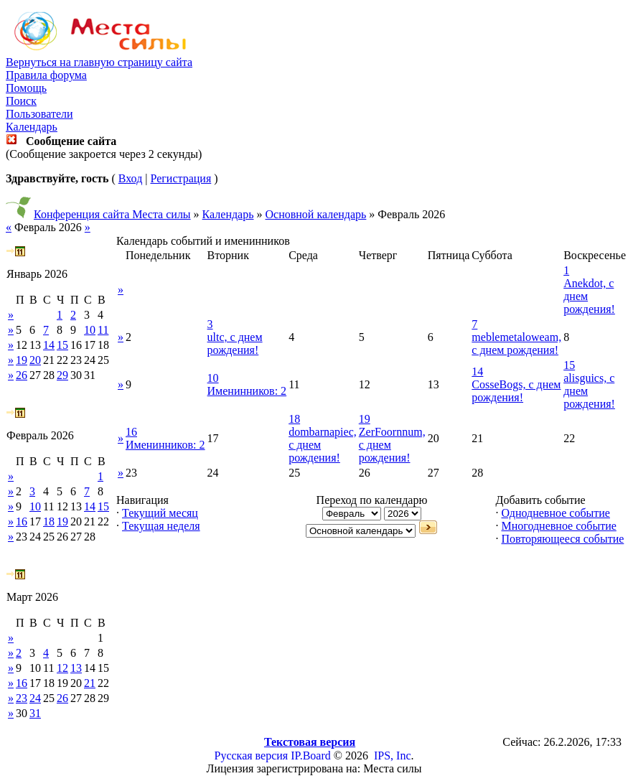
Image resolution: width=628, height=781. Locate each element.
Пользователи (39, 114)
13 (76, 668)
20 (35, 360)
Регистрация (180, 178)
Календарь (31, 127)
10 (89, 330)
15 (62, 345)
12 (62, 668)
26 (21, 375)
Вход (130, 178)
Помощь (26, 88)
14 (49, 345)
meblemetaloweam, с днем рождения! (516, 343)
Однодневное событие (555, 513)
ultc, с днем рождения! (235, 343)
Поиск (21, 101)
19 (21, 360)
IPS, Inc (392, 755)
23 (21, 698)
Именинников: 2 (247, 391)
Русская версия (252, 755)
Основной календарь (316, 214)
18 (49, 521)
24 (35, 698)
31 (35, 713)
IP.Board (311, 755)
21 (89, 683)
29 (62, 375)
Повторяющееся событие (562, 539)
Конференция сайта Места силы (112, 214)
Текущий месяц (160, 513)
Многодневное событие (558, 526)
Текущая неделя (161, 526)
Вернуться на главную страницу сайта (99, 62)
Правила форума (46, 75)
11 (103, 330)
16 (21, 521)
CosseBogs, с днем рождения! (516, 390)
